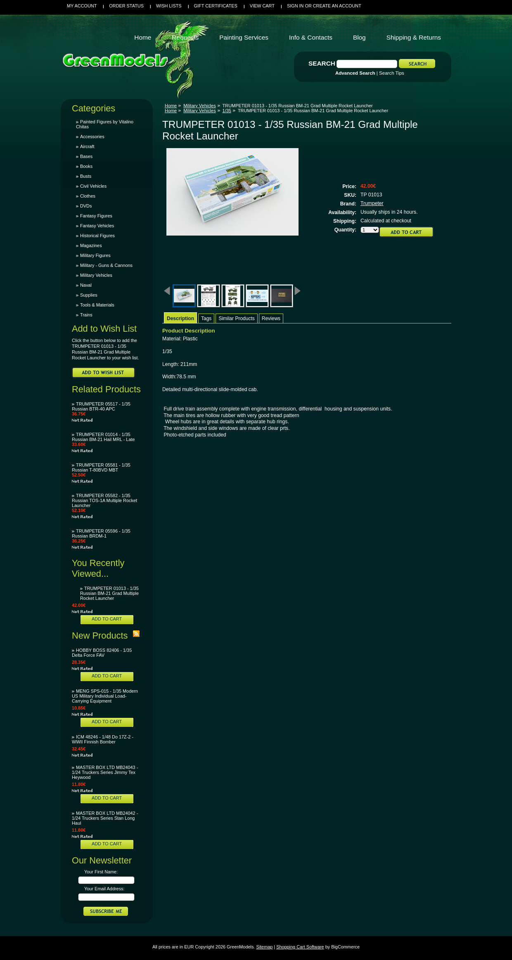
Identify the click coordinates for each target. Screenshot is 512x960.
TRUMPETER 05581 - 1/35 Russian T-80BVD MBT (101, 467)
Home (171, 105)
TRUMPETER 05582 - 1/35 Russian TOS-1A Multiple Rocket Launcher (104, 500)
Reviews (271, 318)
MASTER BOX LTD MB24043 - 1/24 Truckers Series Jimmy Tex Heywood (105, 772)
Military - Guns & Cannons (106, 265)
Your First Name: (101, 871)
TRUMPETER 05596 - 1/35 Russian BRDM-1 (101, 533)
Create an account (337, 5)
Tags (206, 318)
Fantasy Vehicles (97, 225)
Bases (86, 156)
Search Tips (391, 73)
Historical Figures (97, 235)
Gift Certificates (215, 5)
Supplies (88, 294)
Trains (86, 314)
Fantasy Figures (96, 215)
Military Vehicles (96, 275)
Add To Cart (107, 618)
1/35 (227, 110)
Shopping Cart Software (300, 946)
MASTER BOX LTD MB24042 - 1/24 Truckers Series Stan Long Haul (105, 818)
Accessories (92, 136)
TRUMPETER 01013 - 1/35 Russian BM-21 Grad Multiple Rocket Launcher (109, 593)
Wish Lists (169, 5)
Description (180, 318)
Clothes (87, 195)
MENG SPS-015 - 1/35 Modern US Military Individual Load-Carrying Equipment (105, 696)
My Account (82, 5)
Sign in (295, 5)
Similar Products (236, 318)
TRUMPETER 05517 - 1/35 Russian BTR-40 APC (101, 406)
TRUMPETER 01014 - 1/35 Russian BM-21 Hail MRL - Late (103, 437)
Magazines (91, 245)
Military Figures (95, 255)
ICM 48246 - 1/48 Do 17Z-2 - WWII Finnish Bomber (102, 739)
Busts (85, 176)
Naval (86, 285)
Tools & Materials (97, 304)
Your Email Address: (104, 888)
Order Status (126, 5)
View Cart (262, 5)
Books (86, 166)
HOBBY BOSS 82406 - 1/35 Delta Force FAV (102, 653)
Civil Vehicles (93, 186)
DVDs (86, 205)
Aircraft (87, 146)
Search (321, 63)
